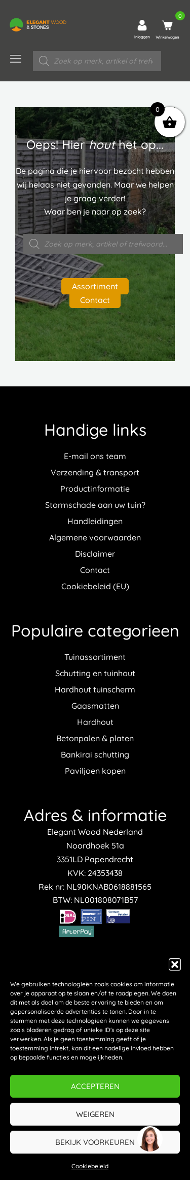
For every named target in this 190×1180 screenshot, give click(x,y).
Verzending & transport (95, 472)
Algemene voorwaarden (95, 537)
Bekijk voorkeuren (95, 1142)
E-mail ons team (95, 456)
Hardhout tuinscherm (95, 689)
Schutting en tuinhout (95, 673)
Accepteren (95, 1086)
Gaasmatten (95, 706)
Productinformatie (95, 488)
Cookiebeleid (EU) (95, 586)
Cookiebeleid (89, 1166)
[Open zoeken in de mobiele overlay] (97, 61)
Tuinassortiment (95, 657)
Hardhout (95, 722)
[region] (149, 1139)
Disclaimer (95, 554)
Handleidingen (95, 521)
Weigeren (95, 1114)
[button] (175, 964)
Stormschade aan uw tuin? (95, 505)
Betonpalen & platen (95, 738)
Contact (95, 300)
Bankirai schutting (95, 754)
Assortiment (95, 286)
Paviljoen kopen (95, 771)
